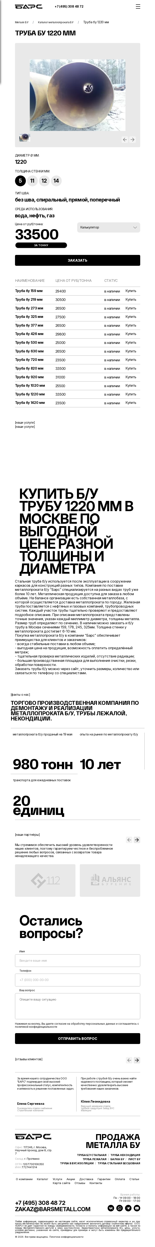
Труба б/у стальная (92, 1162)
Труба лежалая (95, 1166)
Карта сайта (61, 1185)
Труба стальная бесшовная (119, 1170)
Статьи (134, 1181)
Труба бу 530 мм (29, 343)
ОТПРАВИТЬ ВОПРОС (77, 1040)
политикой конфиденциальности (36, 1028)
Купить (130, 291)
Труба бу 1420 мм (30, 405)
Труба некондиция (125, 1162)
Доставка (86, 1181)
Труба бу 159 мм (29, 291)
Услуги (57, 1181)
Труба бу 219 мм (29, 300)
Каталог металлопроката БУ (61, 22)
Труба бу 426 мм (29, 335)
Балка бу (117, 1166)
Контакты (96, 1185)
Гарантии (104, 1181)
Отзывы (80, 1185)
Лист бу (134, 1166)
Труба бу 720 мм (29, 361)
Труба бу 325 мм (29, 317)
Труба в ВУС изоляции (76, 1170)
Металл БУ (23, 22)
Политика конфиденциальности (66, 1239)
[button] (125, 139)
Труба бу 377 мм (29, 326)
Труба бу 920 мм (30, 378)
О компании (24, 1181)
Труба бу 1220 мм (30, 396)
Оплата (120, 1181)
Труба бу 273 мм (29, 309)
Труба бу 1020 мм (30, 387)
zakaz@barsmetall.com (60, 1211)
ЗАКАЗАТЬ (77, 260)
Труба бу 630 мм (30, 352)
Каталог (42, 1181)
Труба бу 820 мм (30, 370)
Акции (71, 1181)
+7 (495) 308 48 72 (69, 6)
